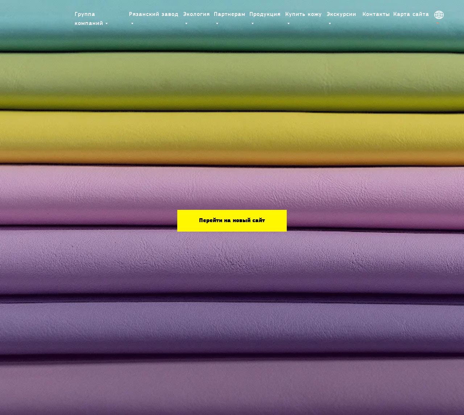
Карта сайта (411, 14)
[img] (46, 14)
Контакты (376, 14)
